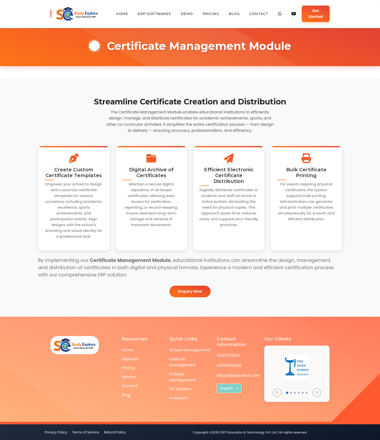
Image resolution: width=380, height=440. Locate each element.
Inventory (178, 398)
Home (122, 14)
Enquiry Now (190, 291)
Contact (258, 14)
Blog (234, 14)
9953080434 (229, 365)
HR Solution (180, 389)
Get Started (315, 13)
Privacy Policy (56, 432)
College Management (182, 377)
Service (129, 377)
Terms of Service (85, 432)
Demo (187, 14)
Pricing (211, 14)
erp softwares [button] (154, 14)
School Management (189, 350)
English (227, 388)
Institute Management (182, 362)
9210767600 (228, 355)
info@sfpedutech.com (238, 375)
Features (130, 359)
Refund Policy (115, 432)
